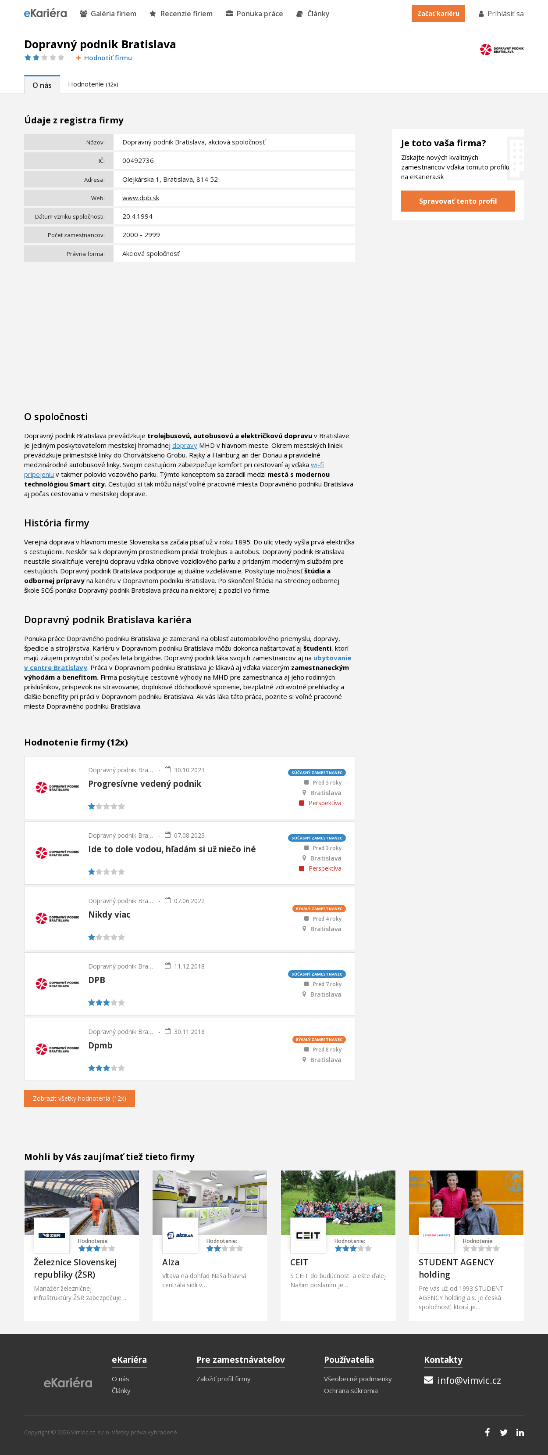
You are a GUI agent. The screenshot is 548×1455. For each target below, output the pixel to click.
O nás (42, 85)
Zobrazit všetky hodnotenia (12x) (79, 1098)
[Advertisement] (189, 330)
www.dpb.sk (140, 197)
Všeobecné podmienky (358, 1379)
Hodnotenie (93, 83)
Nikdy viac (109, 914)
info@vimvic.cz (462, 1380)
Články (313, 14)
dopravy (184, 445)
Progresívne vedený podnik (144, 783)
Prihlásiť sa (500, 14)
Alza (170, 1262)
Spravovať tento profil (458, 201)
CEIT (299, 1262)
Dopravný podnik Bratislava (121, 770)
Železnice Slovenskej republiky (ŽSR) (75, 1269)
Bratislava (326, 793)
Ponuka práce (254, 14)
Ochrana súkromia (351, 1390)
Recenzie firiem (181, 14)
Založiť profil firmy (223, 1379)
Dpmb (100, 1045)
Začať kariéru (438, 13)
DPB (96, 980)
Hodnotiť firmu (103, 57)
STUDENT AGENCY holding (456, 1269)
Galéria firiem (108, 14)
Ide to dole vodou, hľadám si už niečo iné (172, 849)
